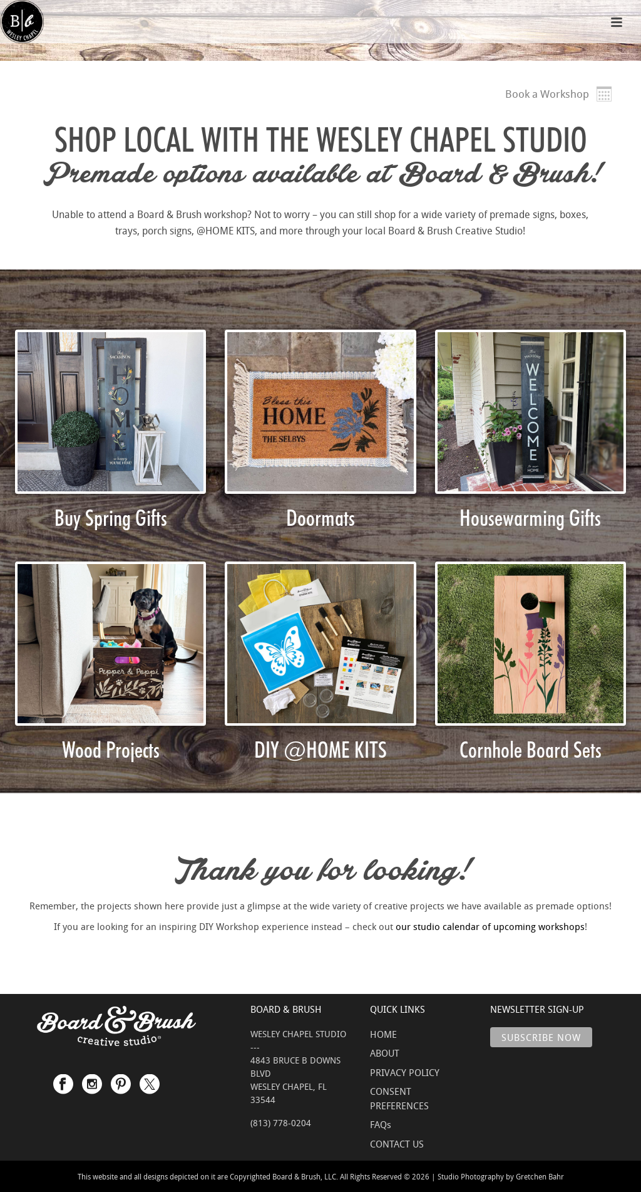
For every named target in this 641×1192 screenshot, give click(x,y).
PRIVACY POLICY (404, 1072)
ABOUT (384, 1053)
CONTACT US (397, 1143)
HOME (383, 1034)
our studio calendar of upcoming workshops (490, 926)
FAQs (380, 1124)
